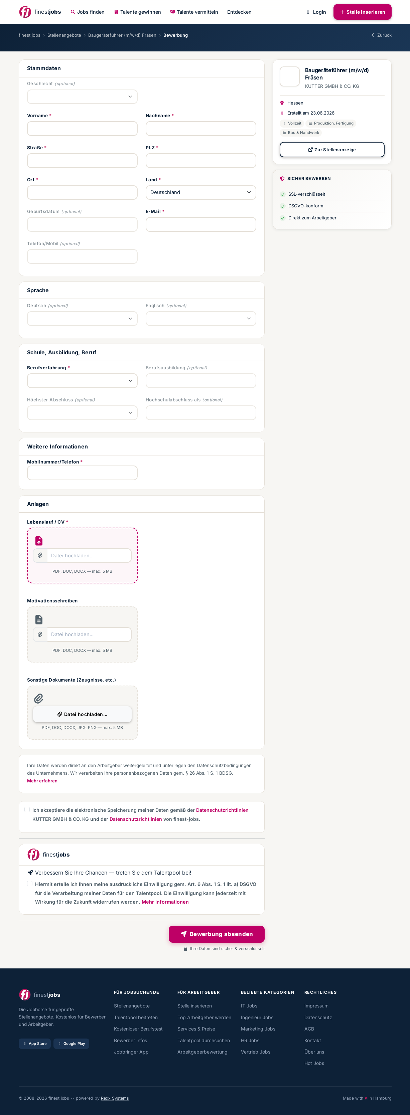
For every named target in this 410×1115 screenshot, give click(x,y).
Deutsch (36, 305)
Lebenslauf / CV (46, 522)
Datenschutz (318, 1017)
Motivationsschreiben (52, 600)
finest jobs (29, 35)
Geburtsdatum (43, 211)
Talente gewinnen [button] (137, 12)
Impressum (316, 1005)
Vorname (37, 115)
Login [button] (315, 12)
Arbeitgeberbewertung (202, 1052)
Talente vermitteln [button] (194, 12)
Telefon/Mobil (42, 243)
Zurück (380, 35)
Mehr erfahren (42, 780)
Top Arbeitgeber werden (204, 1017)
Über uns (314, 1052)
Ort (31, 179)
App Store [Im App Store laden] (35, 1043)
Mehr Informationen (165, 902)
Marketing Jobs (258, 1029)
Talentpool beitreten (136, 1017)
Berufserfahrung (46, 367)
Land (151, 179)
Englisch (155, 305)
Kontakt (312, 1040)
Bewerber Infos (130, 1040)
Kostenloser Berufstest (138, 1029)
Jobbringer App (131, 1052)
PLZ (150, 147)
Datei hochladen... (82, 714)
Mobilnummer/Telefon (53, 461)
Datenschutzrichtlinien (222, 810)
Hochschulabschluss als (173, 399)
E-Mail (153, 211)
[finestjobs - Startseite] (40, 12)
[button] (27, 809)
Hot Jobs (314, 1063)
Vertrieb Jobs (255, 1052)
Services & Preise (196, 1029)
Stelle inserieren (362, 12)
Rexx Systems (115, 1098)
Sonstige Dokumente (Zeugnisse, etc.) (71, 680)
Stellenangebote (64, 35)
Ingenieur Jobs (257, 1017)
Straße (35, 147)
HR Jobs (250, 1040)
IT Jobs (249, 1005)
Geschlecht (40, 83)
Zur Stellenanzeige (332, 149)
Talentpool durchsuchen (203, 1040)
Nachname (158, 115)
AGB (309, 1029)
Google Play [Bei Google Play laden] (71, 1043)
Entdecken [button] (239, 12)
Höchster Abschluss (50, 399)
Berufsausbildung (165, 367)
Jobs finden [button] (88, 12)
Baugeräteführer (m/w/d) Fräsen (122, 35)
